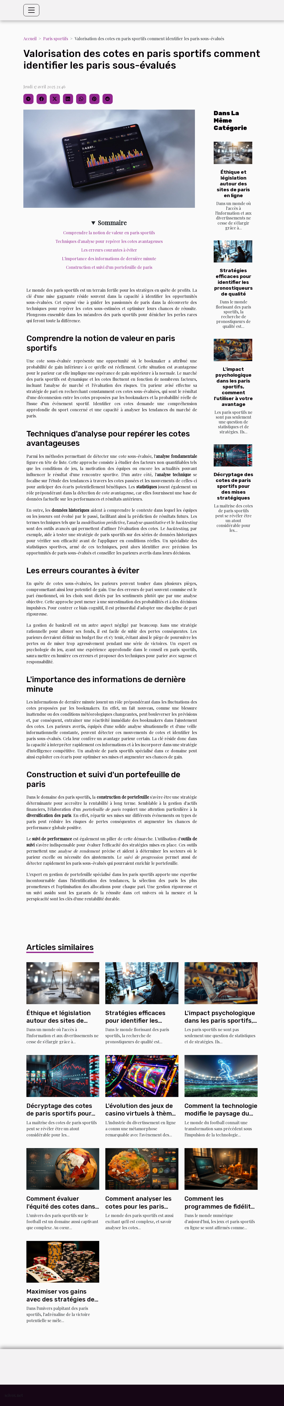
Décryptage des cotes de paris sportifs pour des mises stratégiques (233, 486)
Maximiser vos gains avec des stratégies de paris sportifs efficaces (61, 1299)
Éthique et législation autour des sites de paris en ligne (233, 183)
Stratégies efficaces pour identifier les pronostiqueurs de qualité (233, 282)
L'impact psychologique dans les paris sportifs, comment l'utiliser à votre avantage (233, 386)
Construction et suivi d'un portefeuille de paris (109, 267)
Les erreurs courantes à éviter (109, 250)
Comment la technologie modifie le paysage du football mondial (221, 1113)
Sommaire (112, 222)
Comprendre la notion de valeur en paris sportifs (109, 232)
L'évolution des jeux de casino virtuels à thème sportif (140, 1113)
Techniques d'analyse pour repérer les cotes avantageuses (109, 241)
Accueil (30, 38)
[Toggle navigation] (31, 10)
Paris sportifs (55, 38)
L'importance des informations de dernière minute (109, 258)
